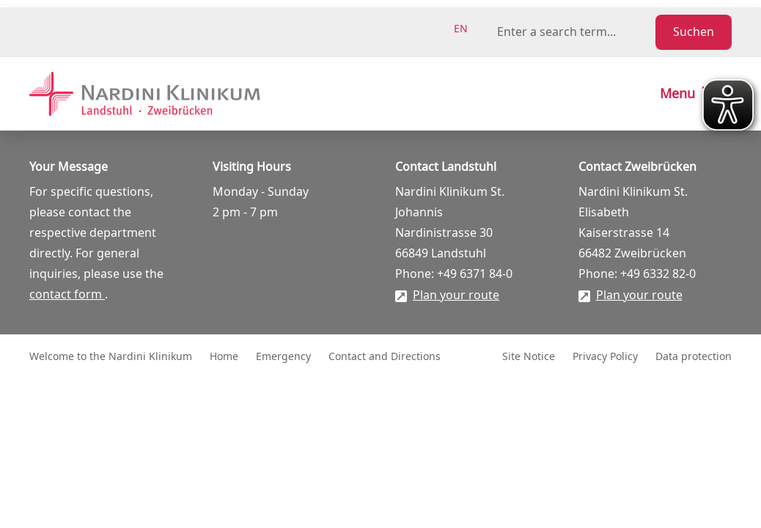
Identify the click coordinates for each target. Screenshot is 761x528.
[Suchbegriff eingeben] (573, 32)
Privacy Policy (605, 356)
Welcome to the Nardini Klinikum (110, 356)
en (461, 29)
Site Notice (528, 356)
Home (224, 356)
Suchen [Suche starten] (693, 32)
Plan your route (456, 295)
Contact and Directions (384, 356)
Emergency (283, 356)
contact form (67, 295)
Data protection (693, 356)
